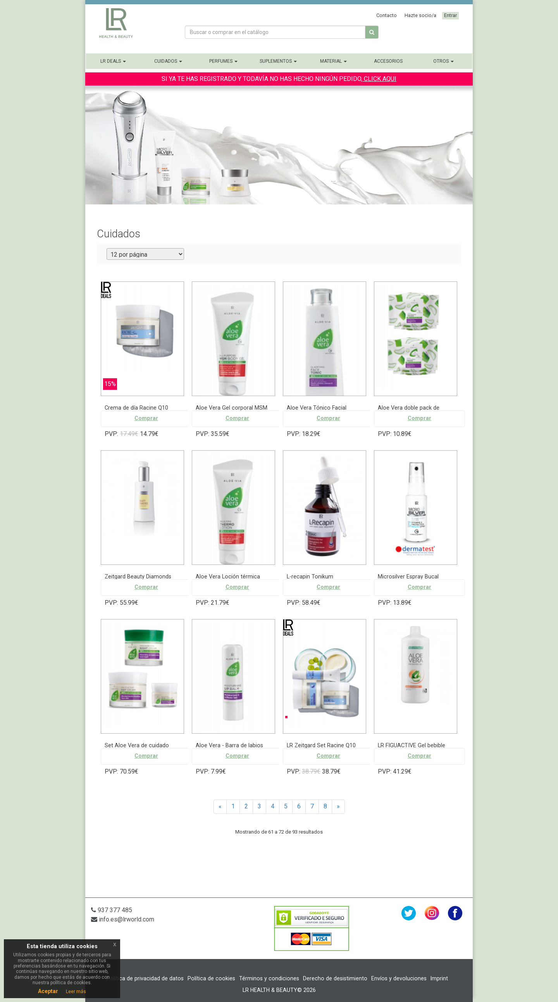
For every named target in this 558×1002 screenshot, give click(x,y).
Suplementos (278, 61)
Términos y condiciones (269, 978)
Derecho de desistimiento (335, 978)
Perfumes (223, 61)
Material (333, 61)
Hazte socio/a (420, 15)
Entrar (450, 15)
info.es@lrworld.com (122, 919)
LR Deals (113, 61)
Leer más (76, 991)
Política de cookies (211, 978)
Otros (443, 61)
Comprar (146, 418)
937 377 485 (111, 910)
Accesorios (388, 61)
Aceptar (48, 991)
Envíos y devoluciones (399, 978)
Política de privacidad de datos (145, 978)
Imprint (439, 978)
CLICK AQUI (379, 78)
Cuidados (168, 61)
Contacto (386, 15)
